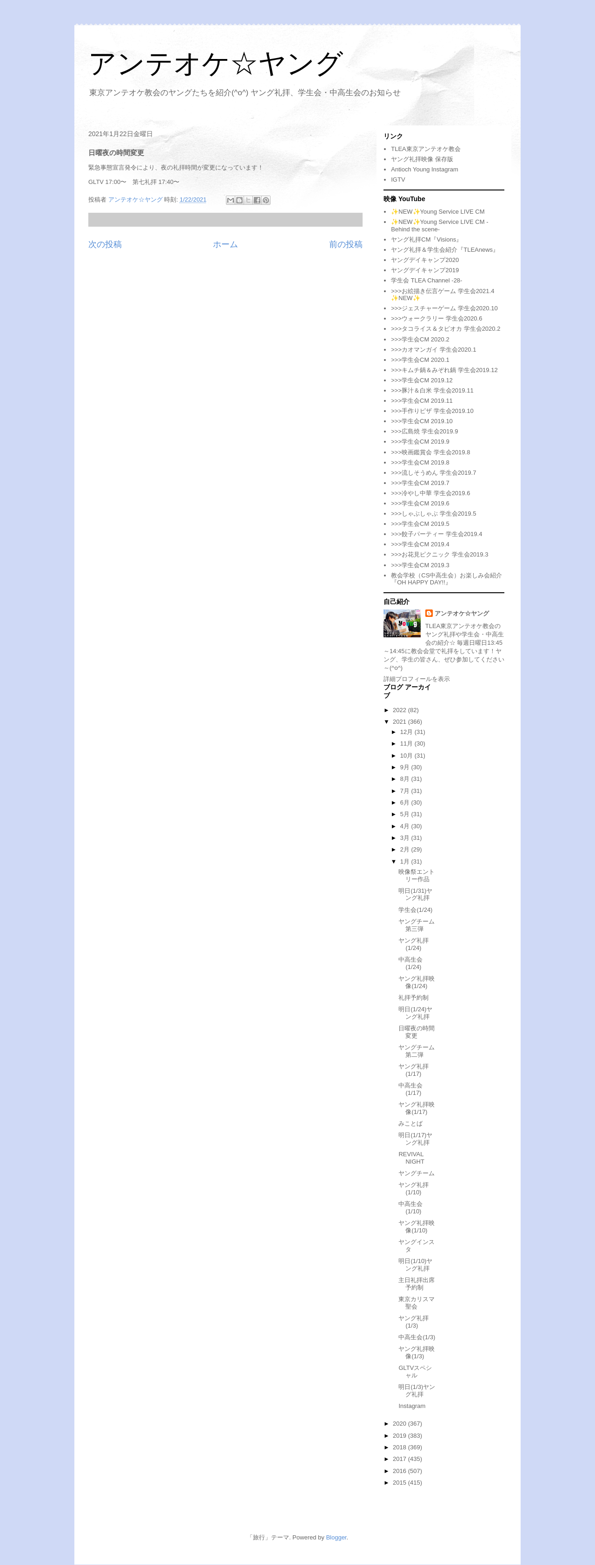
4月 (405, 826)
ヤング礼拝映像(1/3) (416, 1352)
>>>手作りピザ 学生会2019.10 (432, 410)
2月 (405, 849)
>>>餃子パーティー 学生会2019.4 (436, 533)
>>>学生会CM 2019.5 (420, 523)
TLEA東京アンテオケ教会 (426, 148)
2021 (400, 721)
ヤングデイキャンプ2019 (425, 270)
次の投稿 (105, 244)
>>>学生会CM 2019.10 (422, 421)
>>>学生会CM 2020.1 (420, 359)
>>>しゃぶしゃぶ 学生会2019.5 (433, 513)
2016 (400, 1470)
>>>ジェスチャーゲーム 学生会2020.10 (444, 308)
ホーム (225, 244)
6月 (405, 802)
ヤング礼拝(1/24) (413, 944)
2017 (400, 1458)
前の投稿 (346, 244)
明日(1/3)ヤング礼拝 (416, 1390)
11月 (407, 743)
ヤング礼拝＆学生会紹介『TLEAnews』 (445, 249)
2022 (400, 710)
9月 (405, 767)
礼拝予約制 (413, 997)
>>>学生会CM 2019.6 (420, 503)
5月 (405, 814)
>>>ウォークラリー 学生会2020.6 (436, 318)
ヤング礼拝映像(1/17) (416, 1108)
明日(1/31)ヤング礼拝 (415, 894)
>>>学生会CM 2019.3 (420, 565)
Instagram (411, 1405)
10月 (407, 755)
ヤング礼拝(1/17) (413, 1070)
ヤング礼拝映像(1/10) (416, 1226)
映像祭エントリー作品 (416, 875)
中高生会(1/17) (410, 1089)
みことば (410, 1123)
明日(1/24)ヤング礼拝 (415, 1013)
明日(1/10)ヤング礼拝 (415, 1264)
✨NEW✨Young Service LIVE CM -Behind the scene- (439, 225)
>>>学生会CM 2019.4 (420, 544)
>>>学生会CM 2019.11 (422, 400)
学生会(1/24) (415, 909)
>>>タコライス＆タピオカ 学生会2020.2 (445, 328)
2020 (400, 1423)
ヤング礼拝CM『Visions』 (426, 239)
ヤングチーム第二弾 (416, 1051)
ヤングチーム (416, 1173)
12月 (407, 731)
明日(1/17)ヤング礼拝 (415, 1139)
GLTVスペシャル (415, 1371)
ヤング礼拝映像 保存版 (422, 159)
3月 (405, 837)
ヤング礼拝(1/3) (413, 1322)
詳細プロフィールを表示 (416, 678)
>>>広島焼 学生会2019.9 (424, 431)
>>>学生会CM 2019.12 (422, 380)
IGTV (398, 179)
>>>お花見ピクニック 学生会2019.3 (439, 554)
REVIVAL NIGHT (411, 1158)
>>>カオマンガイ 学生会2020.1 (433, 349)
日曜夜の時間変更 (416, 1032)
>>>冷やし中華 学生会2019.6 (430, 493)
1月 (405, 861)
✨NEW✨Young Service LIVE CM (437, 211)
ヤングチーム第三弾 (416, 925)
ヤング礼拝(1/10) (413, 1188)
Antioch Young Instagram (424, 169)
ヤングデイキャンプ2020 (425, 259)
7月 (405, 790)
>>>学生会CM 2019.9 (420, 441)
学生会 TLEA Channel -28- (426, 280)
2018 (400, 1447)
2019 (400, 1435)
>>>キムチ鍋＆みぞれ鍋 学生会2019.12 (444, 370)
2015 (400, 1482)
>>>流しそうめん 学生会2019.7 (433, 472)
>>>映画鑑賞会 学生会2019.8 (430, 452)
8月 (405, 778)
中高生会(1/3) (416, 1337)
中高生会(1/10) (410, 1207)
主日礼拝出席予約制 (416, 1284)
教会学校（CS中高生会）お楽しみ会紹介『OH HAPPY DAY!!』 (446, 579)
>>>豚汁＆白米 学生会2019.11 (432, 390)
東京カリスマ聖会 (416, 1303)
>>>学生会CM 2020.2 (420, 339)
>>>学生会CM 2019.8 (420, 462)
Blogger (336, 1537)
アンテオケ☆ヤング (215, 63)
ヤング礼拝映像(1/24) (416, 982)
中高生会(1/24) (410, 963)
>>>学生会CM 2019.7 (420, 482)
